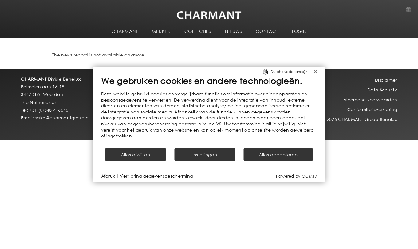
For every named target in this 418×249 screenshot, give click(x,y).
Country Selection (410, 11)
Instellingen (204, 154)
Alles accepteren (278, 154)
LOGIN (299, 31)
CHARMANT (125, 31)
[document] (209, 111)
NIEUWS (233, 31)
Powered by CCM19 (296, 175)
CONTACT (267, 31)
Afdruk (108, 176)
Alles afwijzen (135, 154)
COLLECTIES (197, 31)
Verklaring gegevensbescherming (156, 176)
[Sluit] (315, 71)
